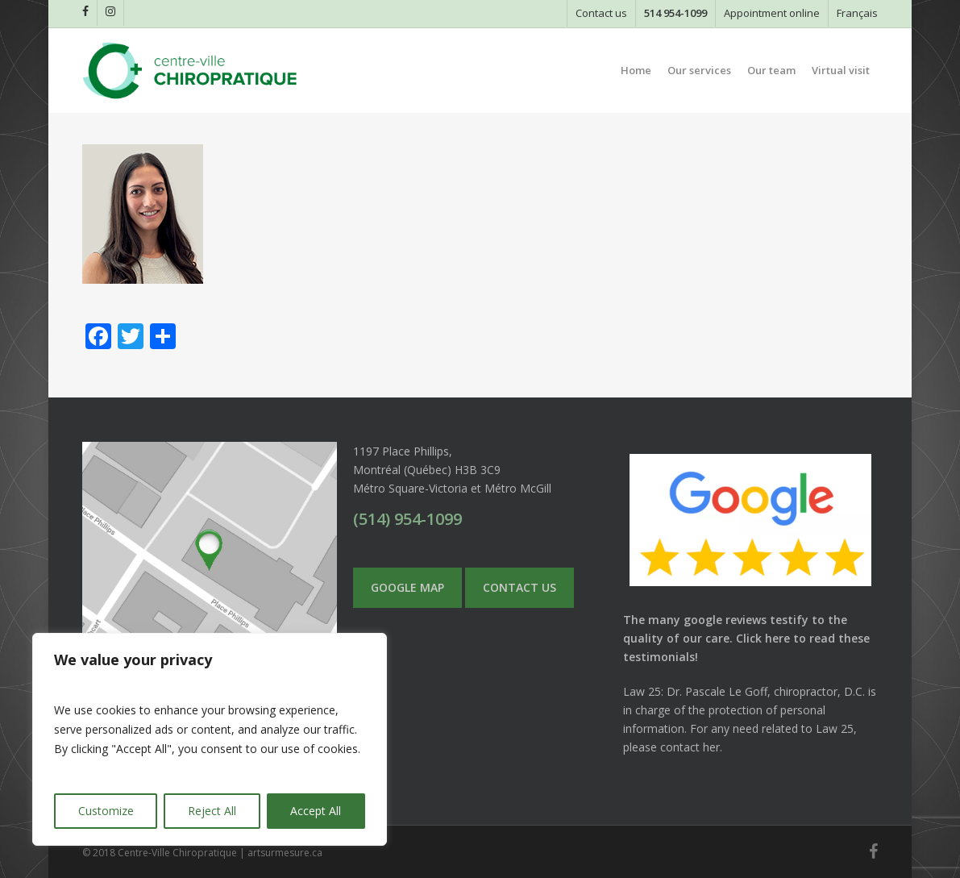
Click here (763, 638)
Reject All (212, 810)
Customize (106, 810)
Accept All (315, 810)
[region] (209, 739)
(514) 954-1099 (407, 519)
